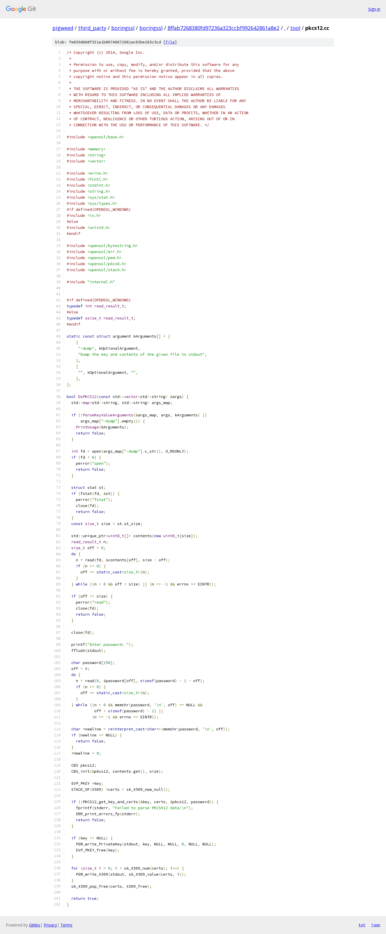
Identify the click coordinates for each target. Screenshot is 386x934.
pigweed (62, 27)
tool (295, 27)
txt (361, 924)
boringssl (123, 27)
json (375, 924)
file (170, 42)
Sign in (374, 9)
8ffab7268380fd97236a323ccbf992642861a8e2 (223, 27)
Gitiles (34, 925)
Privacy (50, 925)
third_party (92, 27)
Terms (66, 925)
